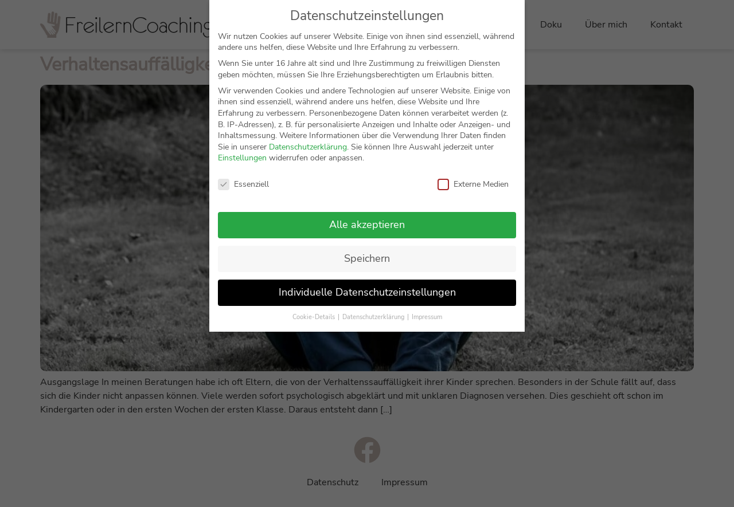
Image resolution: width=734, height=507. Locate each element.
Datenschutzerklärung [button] (374, 317)
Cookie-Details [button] (314, 317)
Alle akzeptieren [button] (367, 224)
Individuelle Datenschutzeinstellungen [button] (367, 292)
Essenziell (243, 184)
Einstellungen (242, 157)
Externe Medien (473, 184)
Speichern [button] (367, 258)
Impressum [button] (427, 317)
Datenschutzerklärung (308, 147)
